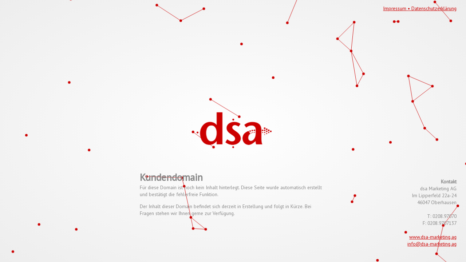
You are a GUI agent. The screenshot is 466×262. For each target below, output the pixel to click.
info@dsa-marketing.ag (432, 244)
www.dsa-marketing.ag (433, 237)
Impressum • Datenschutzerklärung (420, 8)
